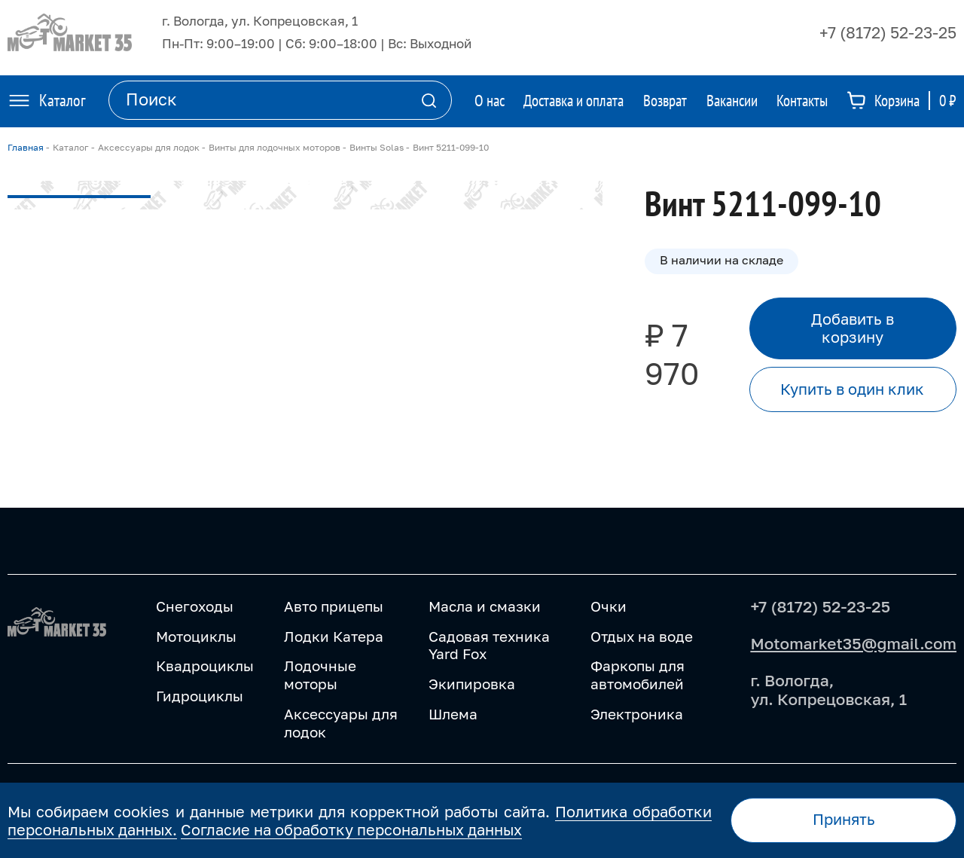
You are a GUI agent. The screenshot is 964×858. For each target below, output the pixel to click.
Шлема (453, 713)
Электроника (636, 713)
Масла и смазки (485, 606)
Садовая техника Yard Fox (489, 645)
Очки (608, 606)
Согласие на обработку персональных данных (351, 829)
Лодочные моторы (320, 674)
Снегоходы (194, 606)
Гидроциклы (199, 695)
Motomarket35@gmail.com (853, 643)
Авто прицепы (333, 606)
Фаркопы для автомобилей (637, 674)
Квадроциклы (205, 665)
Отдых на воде (641, 636)
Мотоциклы (196, 636)
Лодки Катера (333, 636)
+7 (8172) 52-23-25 (887, 32)
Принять (844, 819)
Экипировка (472, 683)
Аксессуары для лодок (341, 722)
